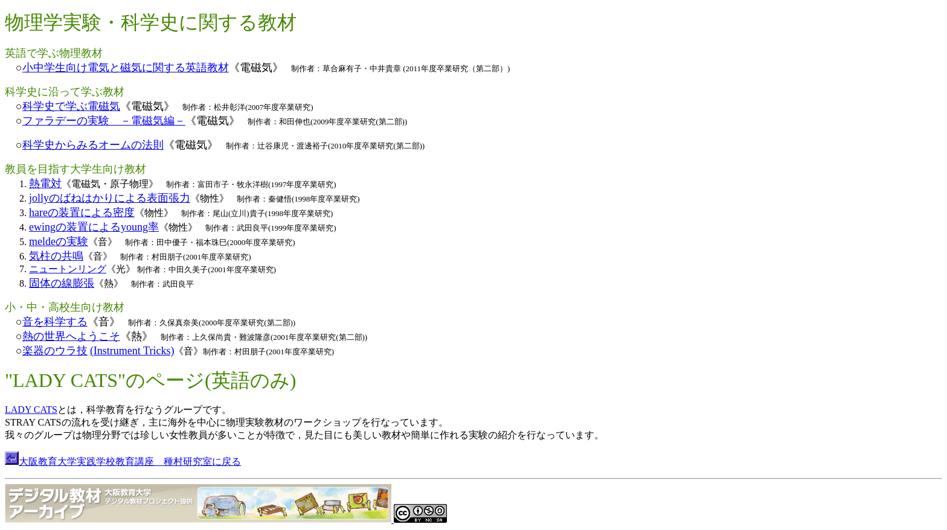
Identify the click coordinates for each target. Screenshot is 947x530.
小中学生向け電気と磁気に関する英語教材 (125, 68)
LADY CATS (31, 409)
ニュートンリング (67, 269)
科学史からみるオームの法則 (93, 145)
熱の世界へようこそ (71, 336)
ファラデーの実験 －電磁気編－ (103, 121)
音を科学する (55, 322)
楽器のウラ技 (55, 351)
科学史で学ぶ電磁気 (71, 106)
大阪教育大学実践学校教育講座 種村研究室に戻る (130, 461)
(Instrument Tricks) (132, 351)
